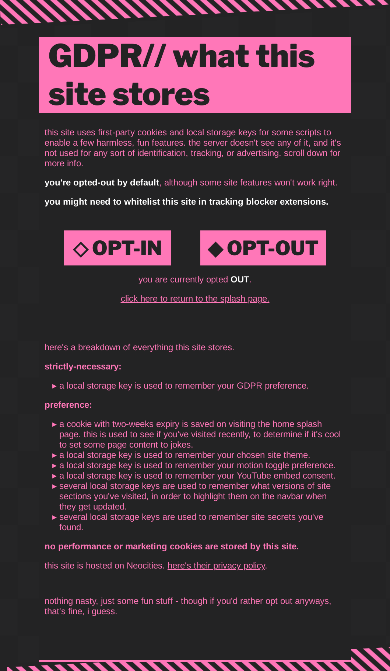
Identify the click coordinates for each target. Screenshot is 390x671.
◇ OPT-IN (117, 248)
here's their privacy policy (216, 565)
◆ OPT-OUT (263, 248)
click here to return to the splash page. (195, 298)
